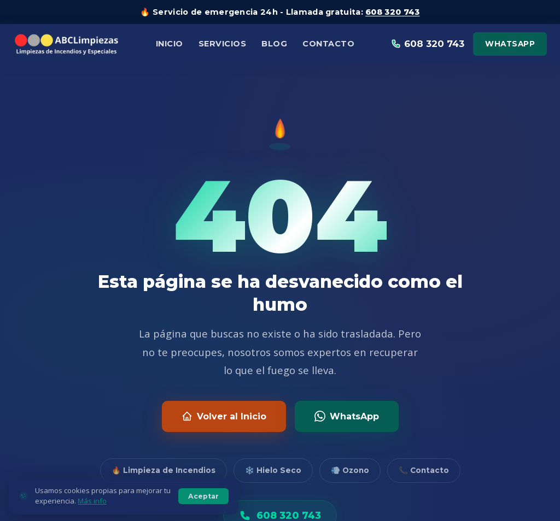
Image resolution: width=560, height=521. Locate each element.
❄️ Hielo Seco (273, 470)
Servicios (223, 44)
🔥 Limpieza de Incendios (163, 470)
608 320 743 (392, 12)
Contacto (328, 44)
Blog (274, 44)
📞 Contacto (424, 470)
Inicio (169, 44)
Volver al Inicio (224, 416)
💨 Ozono (350, 470)
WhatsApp (510, 43)
